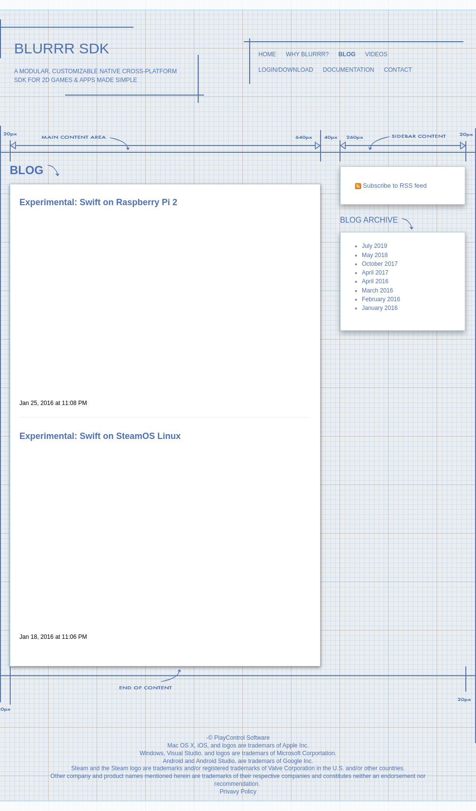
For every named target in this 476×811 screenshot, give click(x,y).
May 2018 (375, 255)
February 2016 (381, 299)
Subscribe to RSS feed (395, 185)
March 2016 (377, 290)
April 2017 (375, 272)
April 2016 (375, 281)
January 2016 (380, 308)
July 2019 (374, 246)
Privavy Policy (238, 791)
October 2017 (380, 263)
